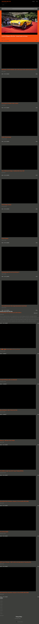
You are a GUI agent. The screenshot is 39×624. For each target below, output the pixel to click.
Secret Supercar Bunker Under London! (10, 103)
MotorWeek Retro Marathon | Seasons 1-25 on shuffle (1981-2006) (14, 501)
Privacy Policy (18, 618)
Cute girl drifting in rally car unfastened (8, 379)
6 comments (4, 353)
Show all (35, 8)
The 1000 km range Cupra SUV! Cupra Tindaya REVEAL (12, 470)
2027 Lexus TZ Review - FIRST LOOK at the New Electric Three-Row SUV (15, 562)
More (36, 40)
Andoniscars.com (6, 1)
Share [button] (2, 40)
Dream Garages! (5, 238)
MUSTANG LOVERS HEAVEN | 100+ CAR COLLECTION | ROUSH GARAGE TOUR (19, 69)
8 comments (4, 414)
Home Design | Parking (6, 204)
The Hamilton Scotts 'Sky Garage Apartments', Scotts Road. (14, 305)
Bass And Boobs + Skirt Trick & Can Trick (8, 410)
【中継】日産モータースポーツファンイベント (10, 349)
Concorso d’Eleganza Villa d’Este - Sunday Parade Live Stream (14, 36)
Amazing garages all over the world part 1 (10, 272)
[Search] (33, 1)
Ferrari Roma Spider (4, 531)
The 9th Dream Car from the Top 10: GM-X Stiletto (10, 312)
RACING (3, 4)
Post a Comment (6, 40)
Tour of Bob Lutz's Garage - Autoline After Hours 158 (13, 170)
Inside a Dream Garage (6, 137)
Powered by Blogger (19, 621)
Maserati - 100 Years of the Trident (7, 440)
